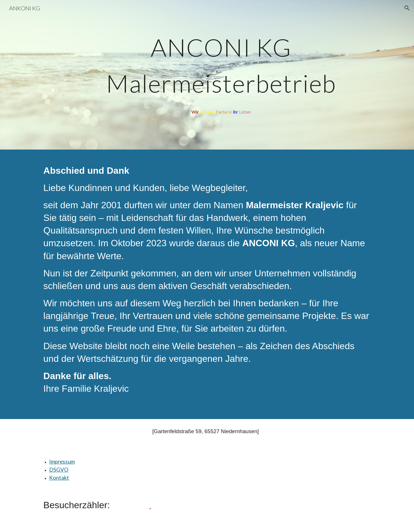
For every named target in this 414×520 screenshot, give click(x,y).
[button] (407, 8)
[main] (221, 68)
